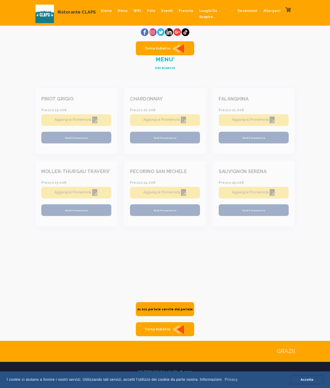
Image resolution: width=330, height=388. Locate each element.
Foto (151, 11)
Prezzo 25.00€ (231, 184)
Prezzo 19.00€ (54, 111)
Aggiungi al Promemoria (76, 121)
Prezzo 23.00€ (54, 184)
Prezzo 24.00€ (143, 184)
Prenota (186, 11)
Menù (122, 11)
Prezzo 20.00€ (143, 111)
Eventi (167, 11)
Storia (106, 11)
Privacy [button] (231, 379)
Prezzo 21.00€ (232, 111)
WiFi (137, 11)
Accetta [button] (306, 379)
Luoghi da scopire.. (208, 14)
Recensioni (247, 11)
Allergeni (272, 11)
